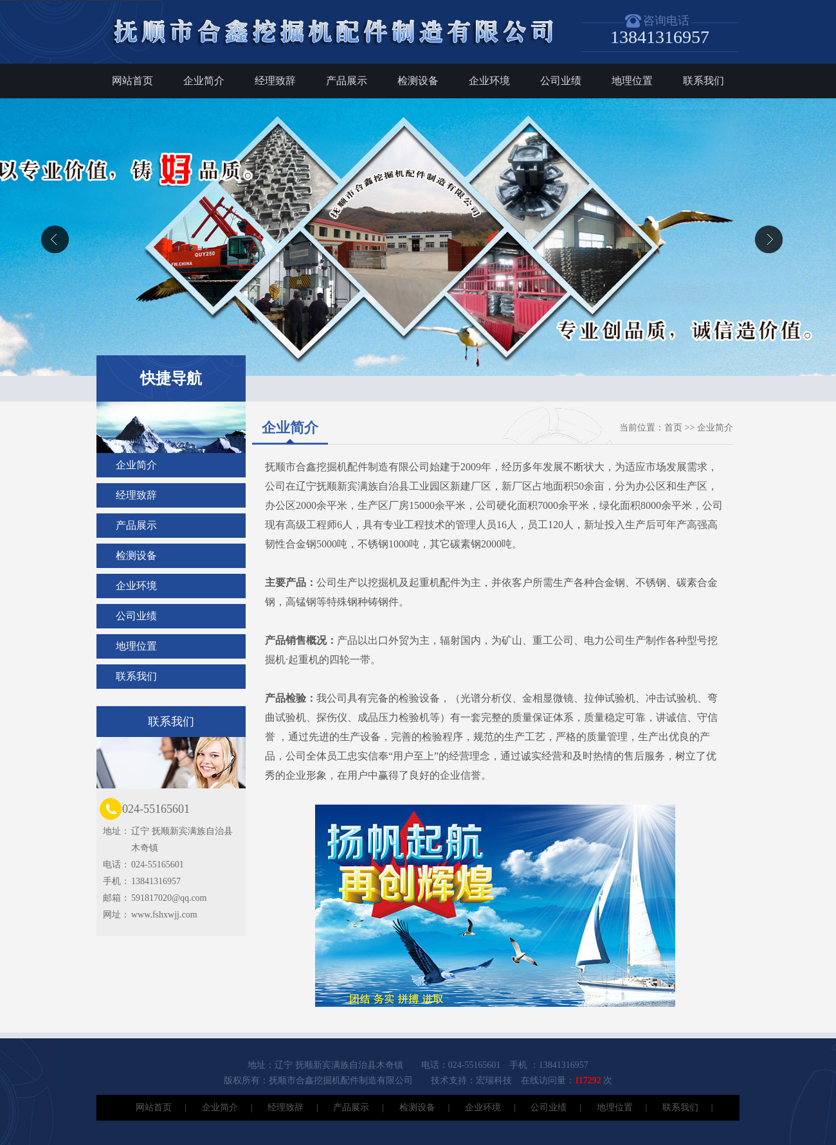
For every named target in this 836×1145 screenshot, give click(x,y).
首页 (673, 427)
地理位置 (632, 80)
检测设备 (418, 80)
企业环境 (489, 80)
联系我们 (703, 80)
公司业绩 (560, 80)
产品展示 (346, 80)
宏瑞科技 (494, 1080)
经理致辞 (275, 80)
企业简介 (203, 80)
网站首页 (132, 80)
